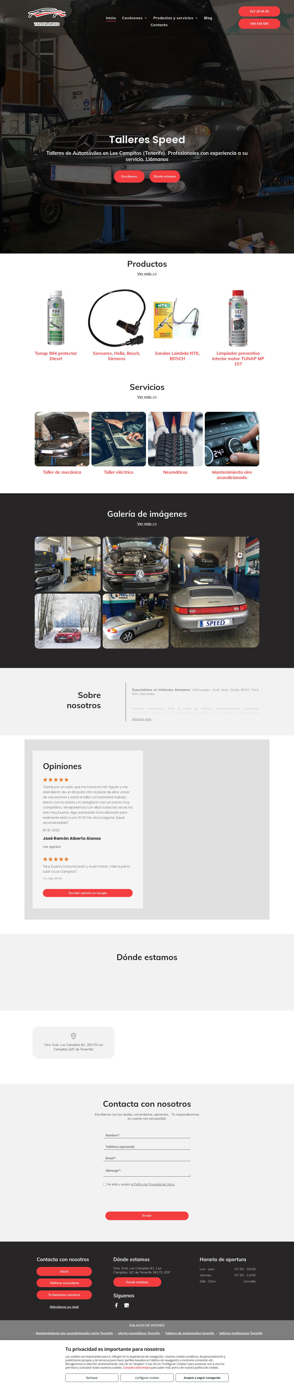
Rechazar (92, 1378)
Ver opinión (52, 846)
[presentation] (135, 1199)
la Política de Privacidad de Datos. (153, 1184)
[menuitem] (111, 18)
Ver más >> (147, 273)
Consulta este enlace (136, 1367)
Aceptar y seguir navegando (202, 1378)
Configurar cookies (147, 1378)
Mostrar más (141, 719)
